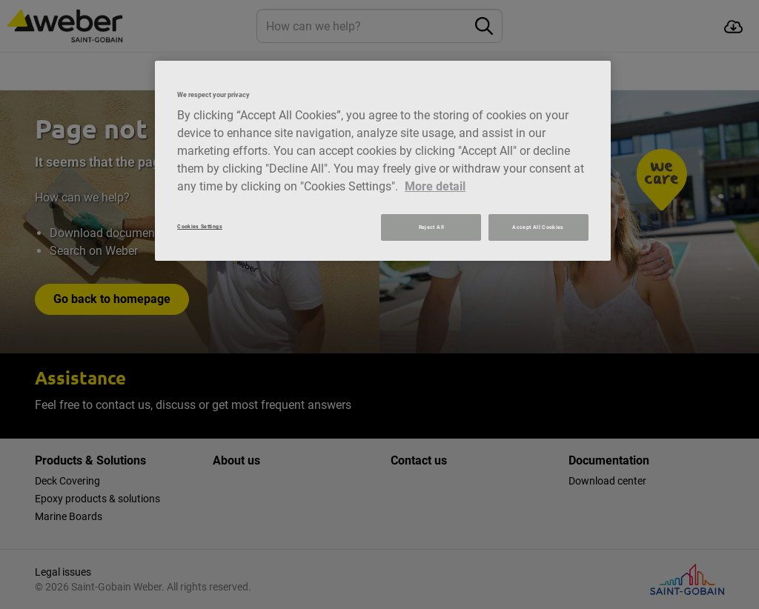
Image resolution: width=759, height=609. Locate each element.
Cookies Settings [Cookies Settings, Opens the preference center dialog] (199, 226)
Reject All (432, 227)
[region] (382, 161)
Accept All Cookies (537, 227)
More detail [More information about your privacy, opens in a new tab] (435, 186)
